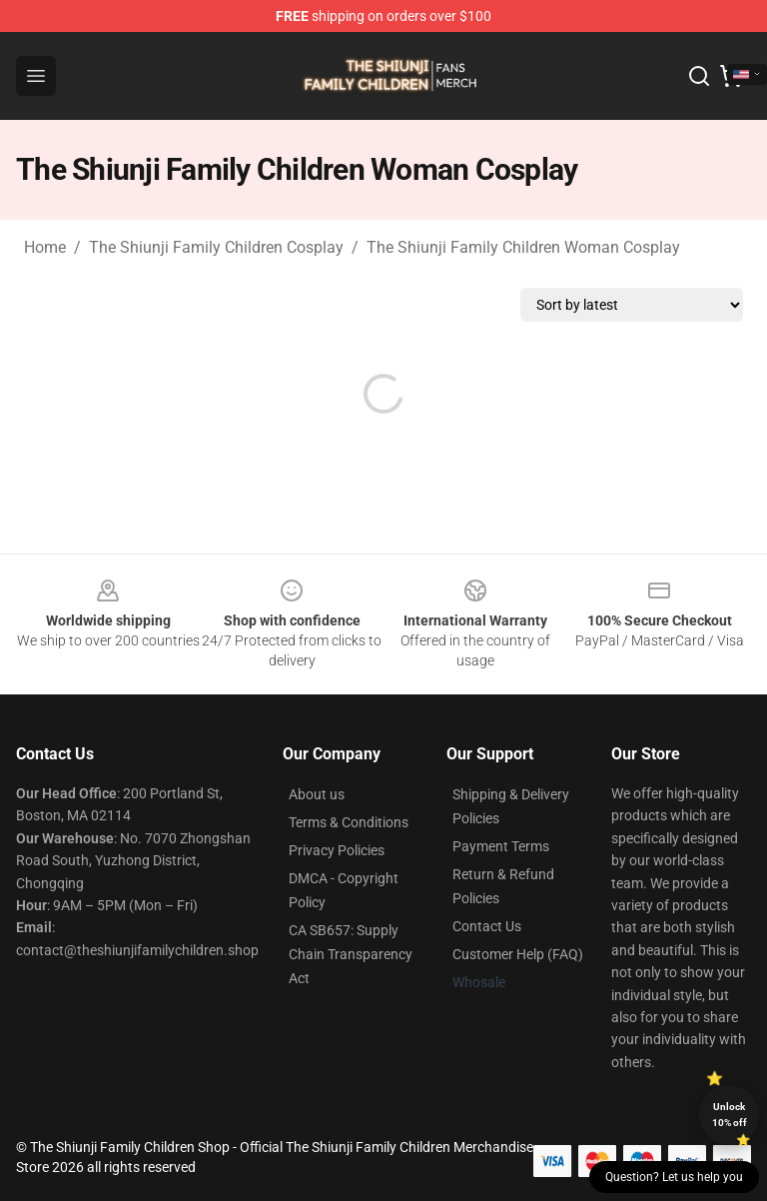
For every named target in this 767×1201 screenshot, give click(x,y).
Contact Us (486, 926)
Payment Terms (500, 846)
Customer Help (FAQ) (517, 954)
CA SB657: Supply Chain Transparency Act (350, 954)
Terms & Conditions (348, 822)
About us (317, 794)
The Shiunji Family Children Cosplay (216, 247)
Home (45, 247)
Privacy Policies (336, 850)
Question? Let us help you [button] (674, 1177)
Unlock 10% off (729, 1114)
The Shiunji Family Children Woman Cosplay (523, 247)
